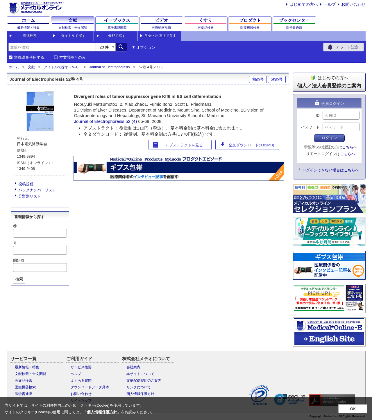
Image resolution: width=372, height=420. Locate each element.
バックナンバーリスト (37, 190)
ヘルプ (329, 4)
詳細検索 (30, 36)
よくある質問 (81, 380)
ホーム (13, 67)
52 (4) (132, 121)
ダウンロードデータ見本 (90, 387)
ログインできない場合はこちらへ (330, 170)
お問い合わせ (353, 4)
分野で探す (117, 36)
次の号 (276, 79)
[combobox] (52, 47)
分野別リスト (29, 196)
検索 (19, 279)
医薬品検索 (23, 380)
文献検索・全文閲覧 (30, 374)
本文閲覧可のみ (72, 57)
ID (318, 115)
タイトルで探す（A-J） (62, 67)
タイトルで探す (73, 36)
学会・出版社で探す (160, 36)
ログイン (329, 138)
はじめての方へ (303, 4)
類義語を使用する (29, 57)
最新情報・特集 (27, 367)
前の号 (258, 79)
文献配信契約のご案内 (143, 380)
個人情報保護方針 (140, 394)
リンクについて (138, 387)
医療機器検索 (25, 387)
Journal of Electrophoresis (110, 67)
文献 (31, 67)
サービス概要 (81, 367)
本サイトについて (140, 374)
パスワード (310, 127)
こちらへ (349, 147)
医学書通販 (23, 394)
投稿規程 (25, 184)
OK (353, 409)
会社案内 (133, 367)
